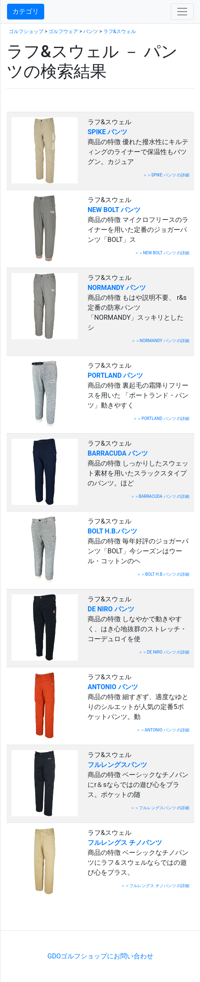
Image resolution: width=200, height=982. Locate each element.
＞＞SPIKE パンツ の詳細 (166, 175)
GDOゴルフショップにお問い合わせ (100, 956)
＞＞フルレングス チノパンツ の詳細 (155, 885)
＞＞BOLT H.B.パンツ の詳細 (163, 574)
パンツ (90, 31)
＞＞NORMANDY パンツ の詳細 (160, 340)
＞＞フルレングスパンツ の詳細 (160, 808)
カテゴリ (25, 11)
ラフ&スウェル (119, 31)
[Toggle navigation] (182, 11)
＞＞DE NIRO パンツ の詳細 (163, 652)
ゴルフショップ (26, 31)
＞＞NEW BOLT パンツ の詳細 (162, 253)
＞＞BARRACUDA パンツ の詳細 (160, 496)
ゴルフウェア (63, 31)
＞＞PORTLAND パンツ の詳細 (161, 418)
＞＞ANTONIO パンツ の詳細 (162, 730)
